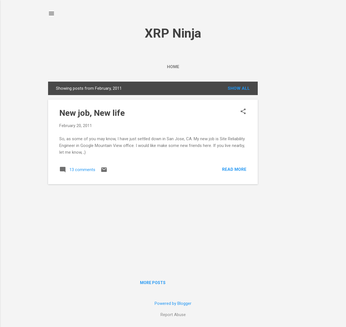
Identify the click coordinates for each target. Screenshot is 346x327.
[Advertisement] (280, 170)
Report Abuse (173, 314)
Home (173, 66)
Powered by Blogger (173, 303)
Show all (239, 88)
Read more (234, 169)
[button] (243, 112)
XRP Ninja (173, 33)
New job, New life (92, 113)
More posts (153, 282)
